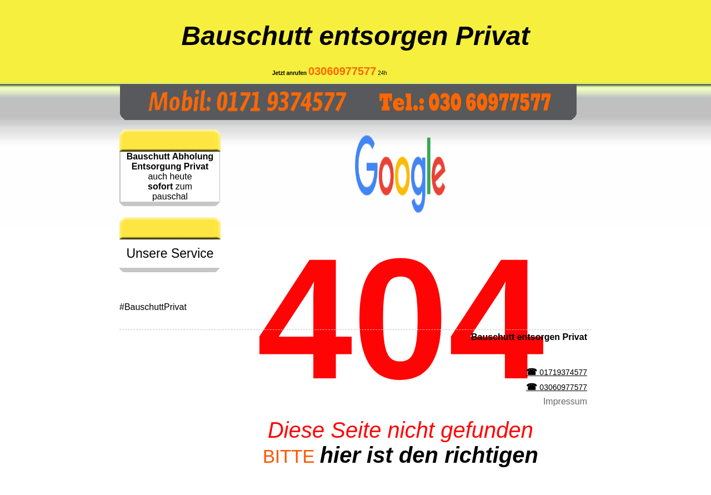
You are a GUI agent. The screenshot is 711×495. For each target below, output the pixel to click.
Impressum (565, 401)
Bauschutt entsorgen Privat (356, 36)
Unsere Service (169, 253)
